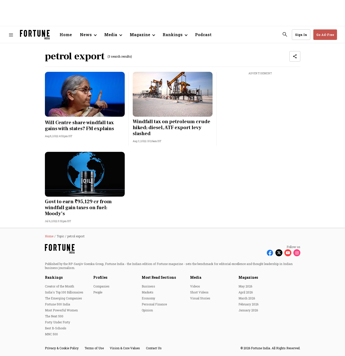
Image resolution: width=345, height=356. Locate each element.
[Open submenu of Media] (113, 34)
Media (195, 277)
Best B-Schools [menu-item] (55, 328)
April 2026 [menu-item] (245, 292)
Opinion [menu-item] (147, 310)
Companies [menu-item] (101, 286)
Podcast (203, 34)
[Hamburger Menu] (11, 34)
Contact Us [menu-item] (154, 348)
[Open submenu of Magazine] (142, 34)
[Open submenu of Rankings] (175, 34)
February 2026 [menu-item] (248, 304)
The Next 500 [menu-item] (54, 316)
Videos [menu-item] (195, 286)
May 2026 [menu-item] (245, 286)
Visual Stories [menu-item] (200, 298)
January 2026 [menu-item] (248, 310)
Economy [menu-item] (148, 298)
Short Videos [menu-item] (199, 292)
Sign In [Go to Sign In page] (301, 35)
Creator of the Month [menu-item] (59, 286)
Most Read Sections (159, 277)
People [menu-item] (97, 292)
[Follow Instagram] (296, 252)
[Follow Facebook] (269, 252)
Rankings (54, 277)
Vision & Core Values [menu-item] (125, 348)
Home (66, 34)
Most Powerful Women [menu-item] (61, 310)
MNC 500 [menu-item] (51, 334)
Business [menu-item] (148, 286)
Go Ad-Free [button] (325, 35)
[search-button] (285, 34)
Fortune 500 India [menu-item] (57, 304)
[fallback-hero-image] (85, 94)
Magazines (248, 277)
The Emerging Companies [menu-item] (63, 298)
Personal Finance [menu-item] (154, 304)
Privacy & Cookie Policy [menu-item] (62, 348)
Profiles (100, 277)
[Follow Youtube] (287, 252)
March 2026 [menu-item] (246, 298)
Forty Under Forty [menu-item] (57, 322)
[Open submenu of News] (88, 34)
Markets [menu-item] (147, 292)
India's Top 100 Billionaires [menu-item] (64, 292)
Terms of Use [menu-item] (94, 348)
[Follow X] (278, 252)
